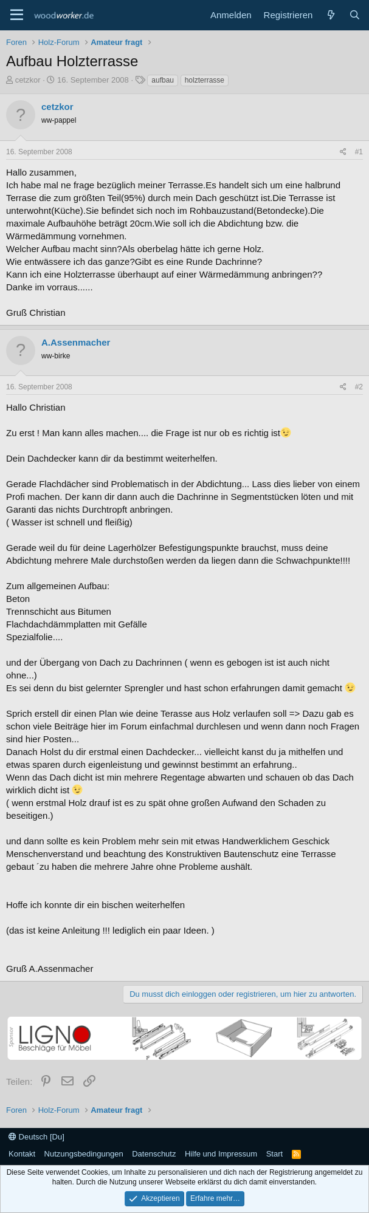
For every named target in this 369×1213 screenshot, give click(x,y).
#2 (359, 387)
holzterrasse (204, 80)
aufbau (162, 80)
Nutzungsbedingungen (83, 1153)
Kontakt (22, 1153)
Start (274, 1153)
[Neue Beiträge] (330, 15)
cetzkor (28, 79)
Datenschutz (154, 1153)
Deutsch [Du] (36, 1136)
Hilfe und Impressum (221, 1153)
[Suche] (355, 15)
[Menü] (16, 15)
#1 (359, 152)
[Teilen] (343, 152)
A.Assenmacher (75, 342)
